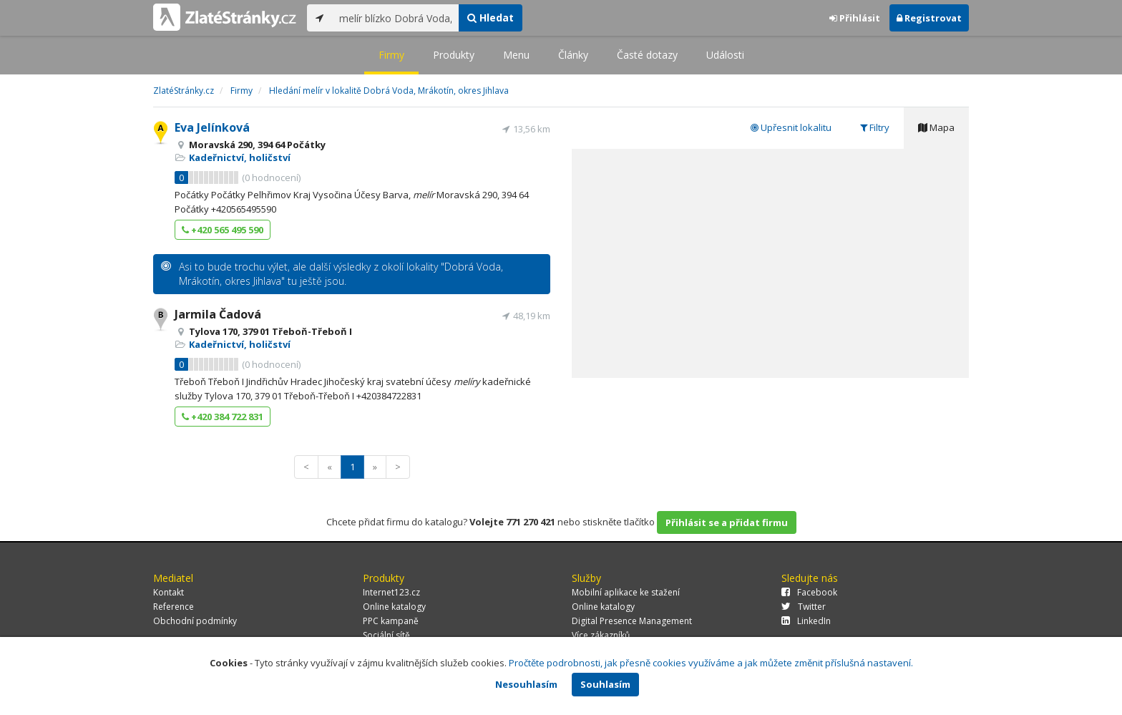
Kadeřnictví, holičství (240, 157)
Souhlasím (605, 684)
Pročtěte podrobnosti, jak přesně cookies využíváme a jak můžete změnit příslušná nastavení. (711, 662)
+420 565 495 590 (222, 229)
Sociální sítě (386, 635)
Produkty (453, 55)
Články (573, 55)
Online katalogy (394, 606)
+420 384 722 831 (222, 416)
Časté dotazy (647, 55)
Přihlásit (854, 17)
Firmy (391, 55)
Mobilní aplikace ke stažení (626, 592)
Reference (173, 606)
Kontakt (168, 592)
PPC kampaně (391, 621)
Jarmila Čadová (218, 314)
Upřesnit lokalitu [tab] (791, 127)
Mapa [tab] (936, 127)
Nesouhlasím (526, 684)
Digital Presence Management (632, 621)
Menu (516, 55)
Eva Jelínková (212, 127)
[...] (395, 17)
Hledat (490, 17)
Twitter (803, 606)
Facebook (809, 592)
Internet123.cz (391, 592)
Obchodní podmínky (195, 621)
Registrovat (929, 17)
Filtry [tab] (874, 127)
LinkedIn (806, 621)
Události (725, 55)
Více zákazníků (601, 635)
